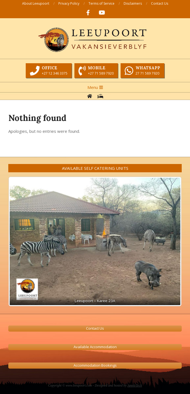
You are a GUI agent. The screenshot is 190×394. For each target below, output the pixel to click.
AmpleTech (134, 385)
